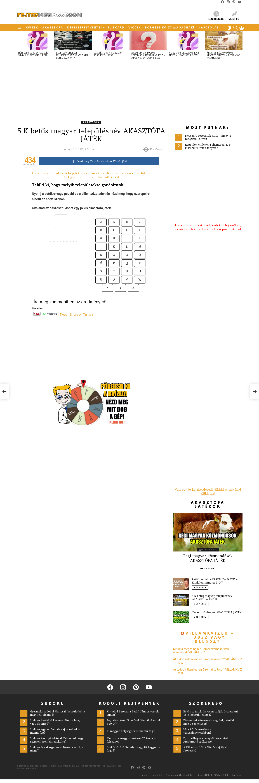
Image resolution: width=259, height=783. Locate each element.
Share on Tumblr (81, 314)
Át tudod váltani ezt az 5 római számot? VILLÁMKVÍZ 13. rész (207, 671)
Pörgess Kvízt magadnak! (169, 27)
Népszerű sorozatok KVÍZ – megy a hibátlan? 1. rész (185, 54)
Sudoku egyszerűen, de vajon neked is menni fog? (55, 731)
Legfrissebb (216, 15)
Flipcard (116, 27)
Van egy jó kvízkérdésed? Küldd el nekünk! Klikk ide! (208, 491)
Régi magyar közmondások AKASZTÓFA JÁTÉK (208, 558)
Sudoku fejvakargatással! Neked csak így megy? (56, 749)
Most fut (235, 15)
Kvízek (32, 27)
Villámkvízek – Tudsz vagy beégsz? (210, 638)
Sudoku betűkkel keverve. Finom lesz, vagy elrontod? (55, 722)
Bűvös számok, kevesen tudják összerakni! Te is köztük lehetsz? (210, 713)
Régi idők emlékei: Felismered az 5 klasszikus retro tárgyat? (72, 55)
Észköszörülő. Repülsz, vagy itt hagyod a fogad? (133, 749)
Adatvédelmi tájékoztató (179, 775)
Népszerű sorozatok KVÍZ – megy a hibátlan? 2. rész (34, 54)
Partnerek (237, 775)
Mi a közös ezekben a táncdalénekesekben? (197, 731)
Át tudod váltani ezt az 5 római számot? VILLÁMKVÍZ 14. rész (207, 661)
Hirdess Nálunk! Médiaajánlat (212, 775)
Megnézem (207, 569)
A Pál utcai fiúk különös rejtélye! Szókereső (205, 749)
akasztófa (52, 27)
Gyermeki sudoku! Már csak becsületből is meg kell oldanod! (57, 713)
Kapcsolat (209, 27)
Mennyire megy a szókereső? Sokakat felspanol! (131, 740)
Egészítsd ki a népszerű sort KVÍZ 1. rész (108, 54)
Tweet (64, 314)
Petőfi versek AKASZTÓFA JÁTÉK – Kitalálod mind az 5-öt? (214, 581)
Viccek (134, 27)
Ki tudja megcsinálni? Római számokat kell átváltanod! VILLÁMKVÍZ (201, 650)
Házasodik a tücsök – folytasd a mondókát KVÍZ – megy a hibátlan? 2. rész (148, 55)
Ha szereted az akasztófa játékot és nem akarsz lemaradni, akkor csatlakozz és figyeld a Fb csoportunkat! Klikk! (91, 175)
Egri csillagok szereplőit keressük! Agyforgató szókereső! (205, 740)
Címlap (143, 775)
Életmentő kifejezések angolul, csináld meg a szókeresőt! (208, 722)
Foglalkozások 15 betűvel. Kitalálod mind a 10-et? (133, 722)
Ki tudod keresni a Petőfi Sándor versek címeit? (133, 713)
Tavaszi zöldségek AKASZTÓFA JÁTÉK (216, 612)
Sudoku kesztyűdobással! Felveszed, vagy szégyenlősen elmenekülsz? (56, 740)
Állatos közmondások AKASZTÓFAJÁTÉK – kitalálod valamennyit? (223, 55)
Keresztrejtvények (85, 27)
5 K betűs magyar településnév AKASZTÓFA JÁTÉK (212, 597)
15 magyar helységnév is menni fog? (131, 731)
